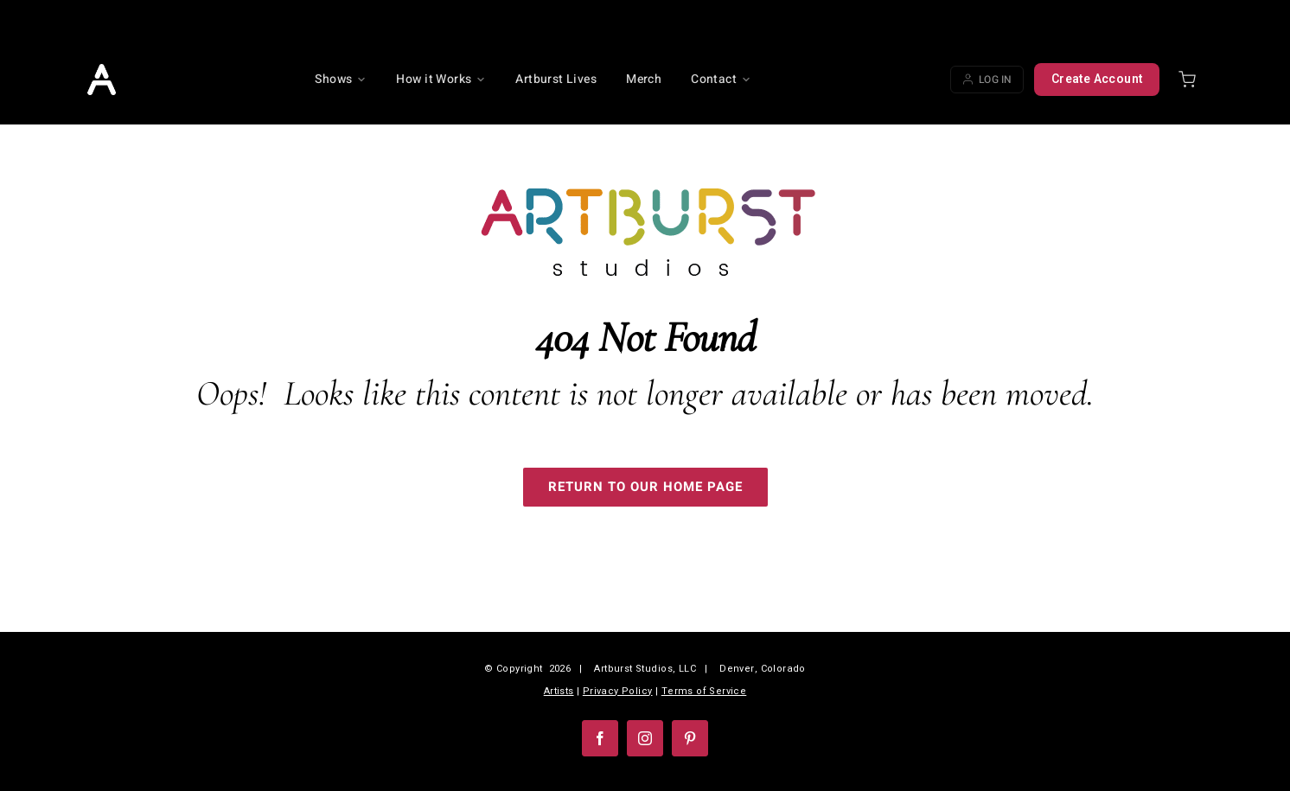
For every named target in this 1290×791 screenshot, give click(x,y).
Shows (341, 79)
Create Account (1097, 79)
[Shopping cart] (1187, 79)
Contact (721, 79)
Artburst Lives (556, 79)
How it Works (441, 79)
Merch (643, 79)
